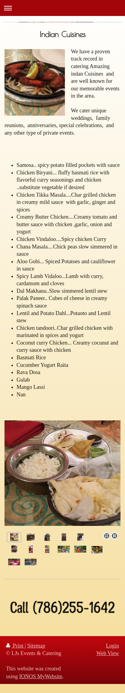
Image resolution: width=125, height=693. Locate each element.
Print (15, 646)
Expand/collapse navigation (62, 8)
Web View (107, 653)
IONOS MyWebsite (40, 676)
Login (112, 646)
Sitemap (36, 646)
